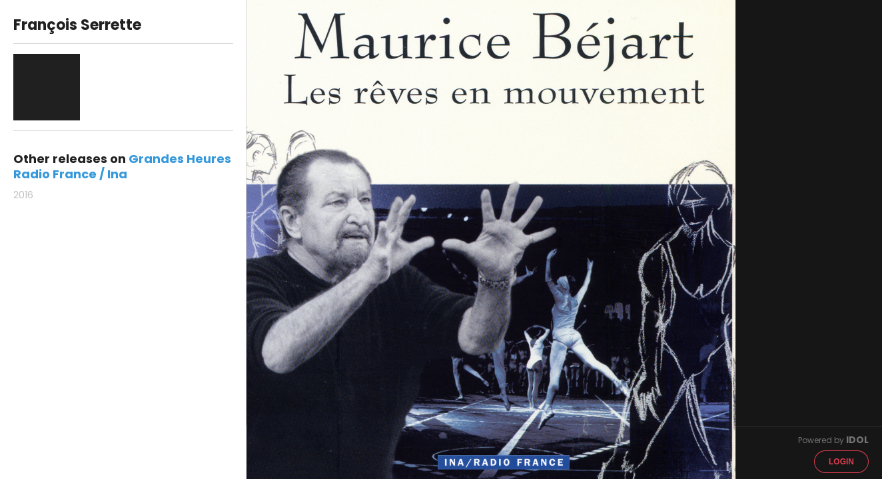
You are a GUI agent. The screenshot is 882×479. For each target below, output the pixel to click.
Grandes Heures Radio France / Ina (122, 166)
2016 (23, 195)
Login (841, 461)
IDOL (857, 439)
